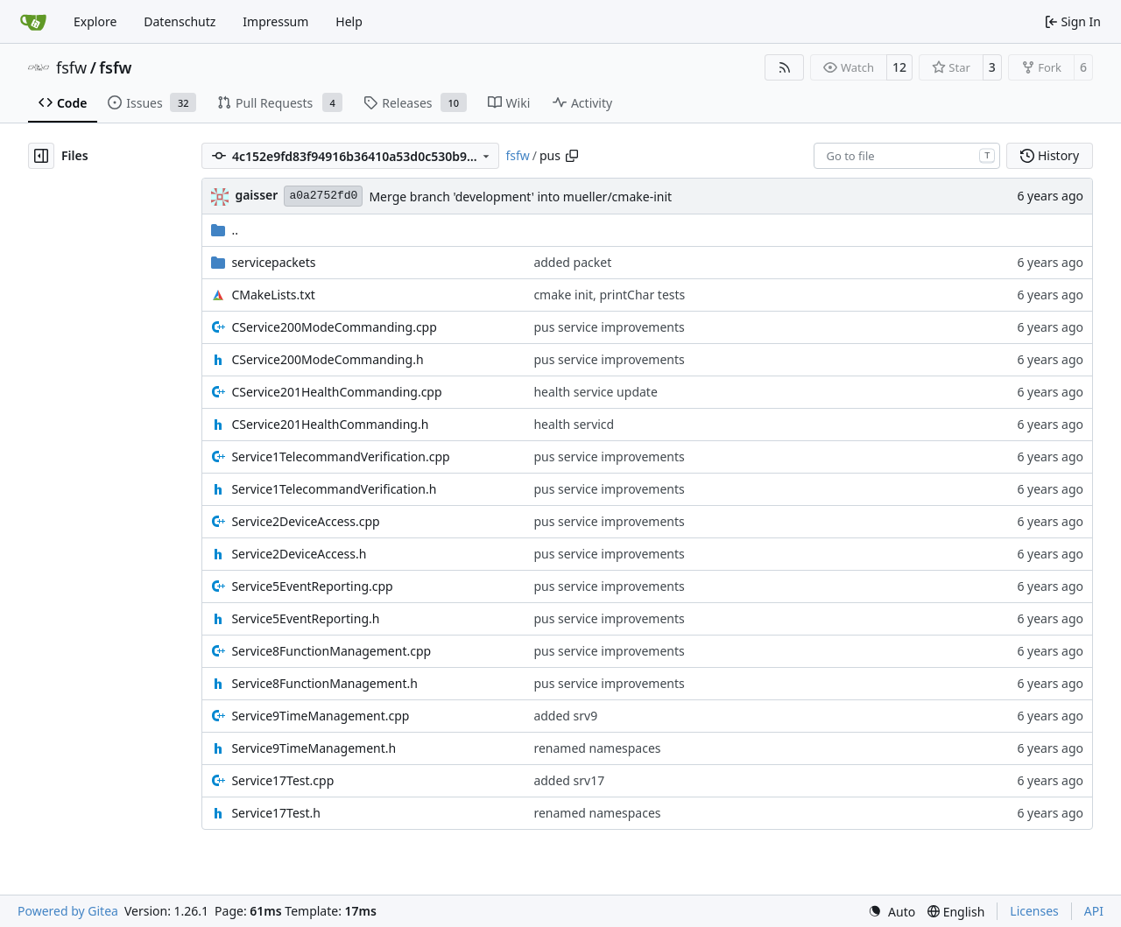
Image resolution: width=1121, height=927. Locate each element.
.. (224, 229)
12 (899, 67)
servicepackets (273, 262)
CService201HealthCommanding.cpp (336, 391)
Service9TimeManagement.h (313, 748)
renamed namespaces (596, 748)
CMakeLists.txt (272, 294)
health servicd (573, 424)
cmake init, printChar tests (609, 294)
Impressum (275, 21)
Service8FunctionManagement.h (324, 683)
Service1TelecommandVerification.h (333, 489)
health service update (595, 391)
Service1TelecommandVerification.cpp (340, 456)
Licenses (1034, 910)
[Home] (33, 22)
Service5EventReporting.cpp (311, 586)
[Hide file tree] (41, 156)
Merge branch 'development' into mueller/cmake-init (520, 196)
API (1093, 910)
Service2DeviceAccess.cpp (305, 521)
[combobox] (907, 156)
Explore (95, 21)
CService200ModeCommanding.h (327, 359)
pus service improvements (608, 327)
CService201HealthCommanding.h (329, 424)
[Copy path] (572, 156)
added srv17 (568, 780)
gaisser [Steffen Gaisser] (256, 194)
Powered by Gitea (68, 910)
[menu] (891, 911)
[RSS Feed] (785, 67)
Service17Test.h (276, 812)
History (1049, 155)
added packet (572, 262)
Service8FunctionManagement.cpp (331, 651)
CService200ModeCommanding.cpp (333, 327)
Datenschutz (179, 21)
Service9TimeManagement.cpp (320, 715)
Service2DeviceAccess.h (298, 553)
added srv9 (565, 715)
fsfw (71, 67)
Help (349, 21)
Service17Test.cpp (282, 780)
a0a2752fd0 (323, 195)
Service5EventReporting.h (305, 618)
